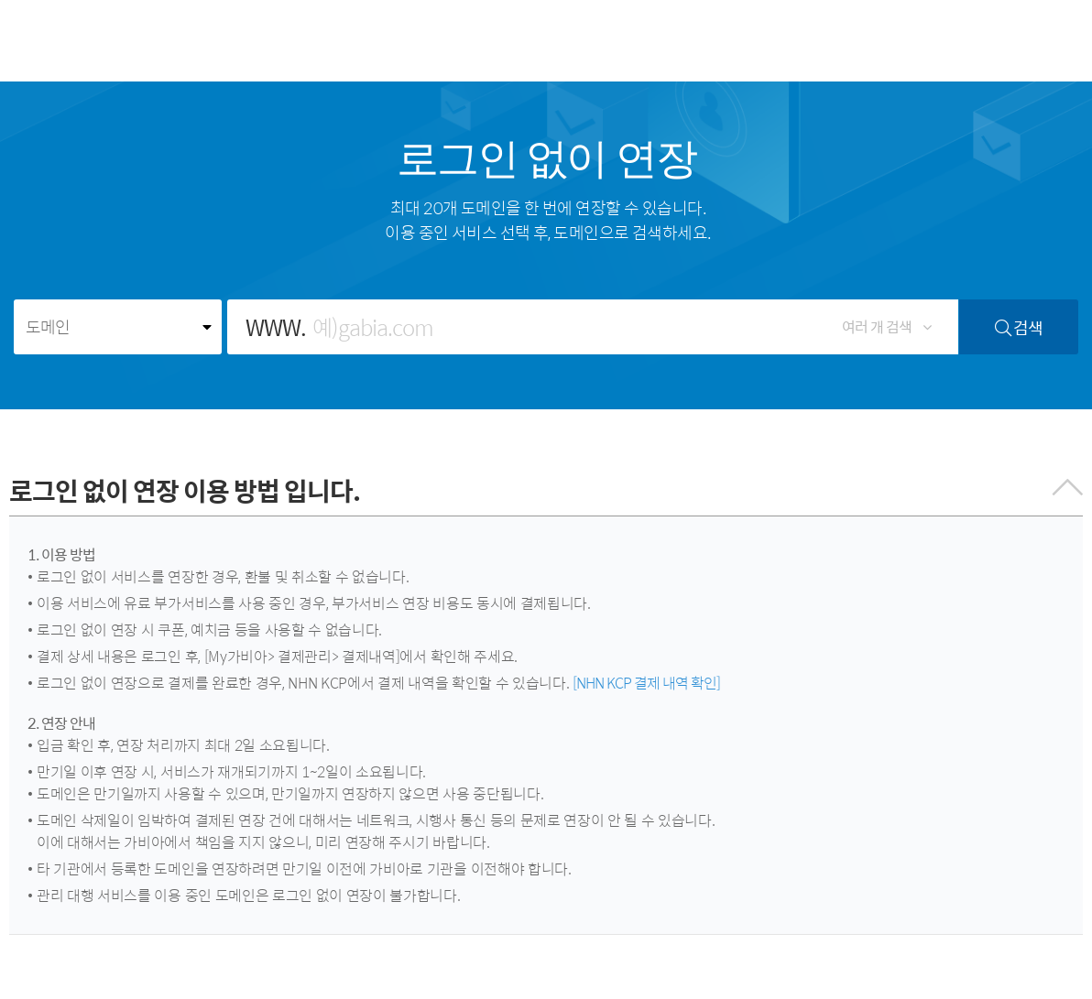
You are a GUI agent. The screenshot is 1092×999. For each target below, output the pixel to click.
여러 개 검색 (886, 326)
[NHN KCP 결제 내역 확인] (646, 682)
